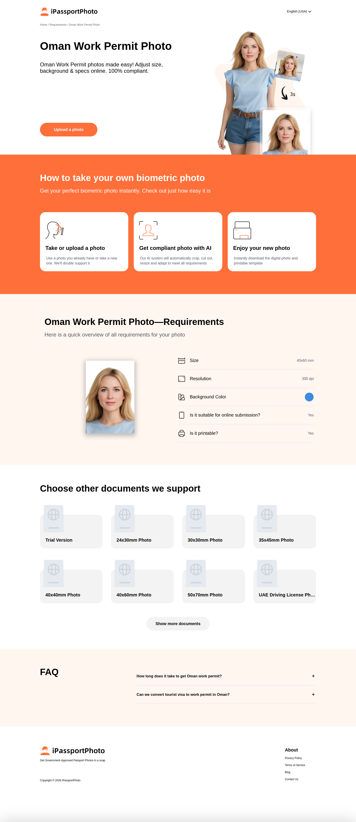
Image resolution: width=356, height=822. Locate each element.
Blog (287, 772)
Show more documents (178, 623)
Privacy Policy (293, 758)
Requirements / (59, 24)
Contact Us (291, 779)
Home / (44, 24)
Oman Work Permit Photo (84, 24)
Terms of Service (295, 765)
